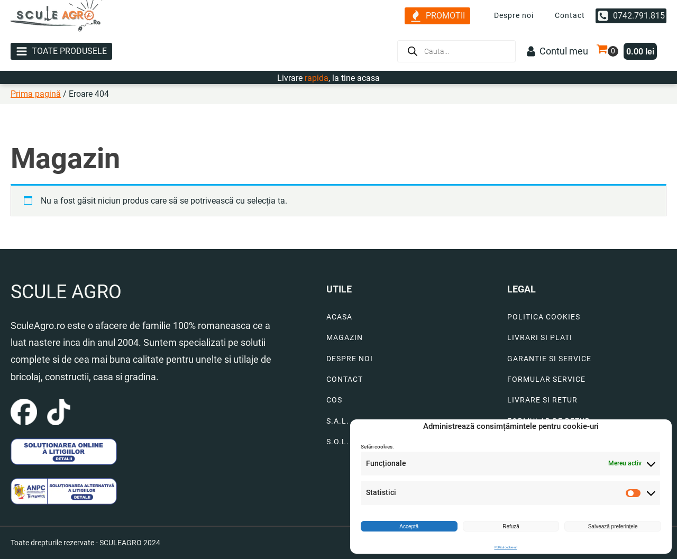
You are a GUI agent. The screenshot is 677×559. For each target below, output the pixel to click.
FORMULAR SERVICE (546, 379)
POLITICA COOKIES (543, 317)
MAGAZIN (344, 338)
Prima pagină (36, 94)
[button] (437, 16)
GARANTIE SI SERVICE (549, 359)
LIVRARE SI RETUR (542, 400)
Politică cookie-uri (506, 547)
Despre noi (514, 15)
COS (334, 400)
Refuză (510, 526)
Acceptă (408, 526)
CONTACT (344, 379)
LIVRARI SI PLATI (539, 338)
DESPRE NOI (349, 359)
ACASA (339, 317)
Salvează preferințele (613, 526)
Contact (570, 15)
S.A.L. (337, 421)
